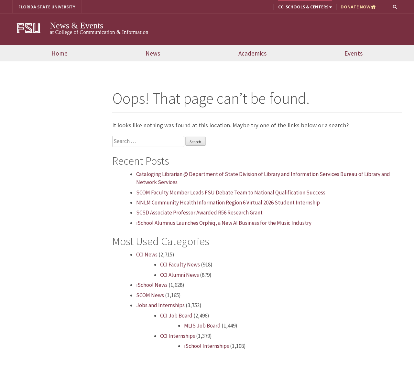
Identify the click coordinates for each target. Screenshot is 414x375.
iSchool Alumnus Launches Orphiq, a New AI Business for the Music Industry (225, 222)
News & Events (77, 25)
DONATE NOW (358, 7)
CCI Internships (177, 335)
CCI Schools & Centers (305, 7)
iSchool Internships (206, 345)
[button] (395, 6)
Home (59, 53)
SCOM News (150, 295)
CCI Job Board (176, 315)
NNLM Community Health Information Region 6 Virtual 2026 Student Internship (228, 202)
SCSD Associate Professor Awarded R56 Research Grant (199, 212)
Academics (252, 53)
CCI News (147, 254)
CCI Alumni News (179, 274)
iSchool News (152, 284)
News (153, 53)
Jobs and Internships (160, 305)
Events (353, 53)
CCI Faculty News (180, 264)
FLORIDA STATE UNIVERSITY (47, 7)
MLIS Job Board (202, 325)
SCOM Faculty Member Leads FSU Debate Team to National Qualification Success (230, 192)
